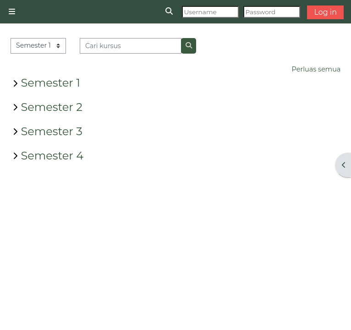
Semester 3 (51, 131)
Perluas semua (316, 69)
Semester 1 (50, 82)
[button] (169, 11)
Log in (325, 12)
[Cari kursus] (131, 46)
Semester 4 (52, 155)
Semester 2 (51, 107)
